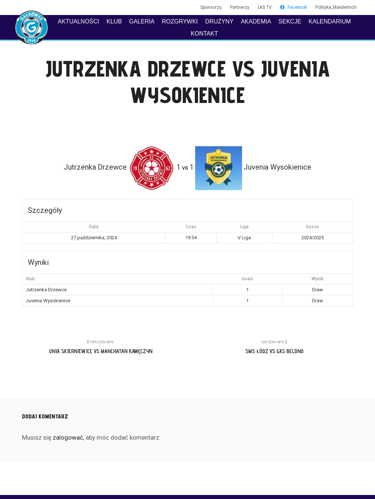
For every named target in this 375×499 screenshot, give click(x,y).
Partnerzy (239, 7)
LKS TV (265, 7)
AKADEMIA (256, 21)
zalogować (68, 437)
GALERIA (142, 21)
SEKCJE (289, 21)
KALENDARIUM (330, 21)
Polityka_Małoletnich (336, 7)
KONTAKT (204, 33)
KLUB (114, 21)
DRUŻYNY (219, 21)
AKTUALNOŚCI (78, 21)
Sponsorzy (211, 7)
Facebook (293, 7)
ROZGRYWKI (180, 21)
